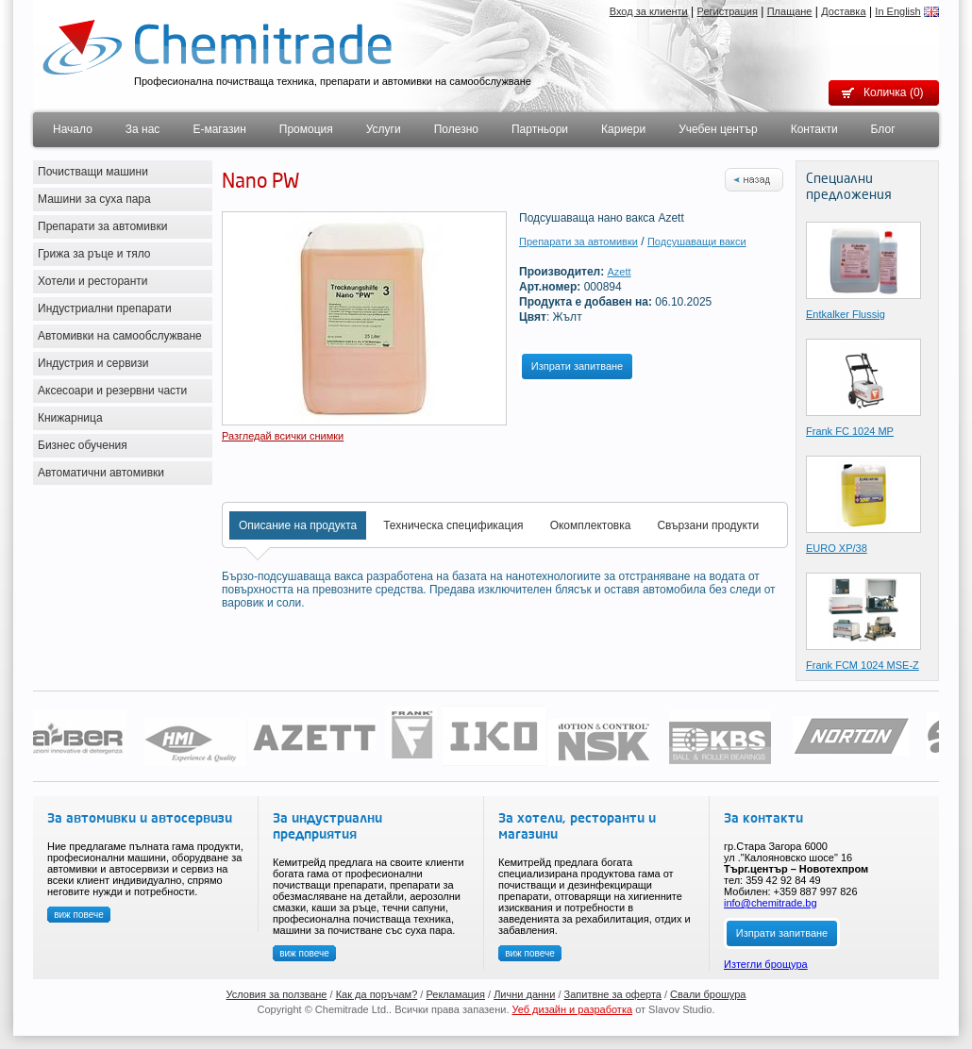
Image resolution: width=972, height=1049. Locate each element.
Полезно (456, 129)
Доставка (843, 11)
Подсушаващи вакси (696, 241)
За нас (143, 129)
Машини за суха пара (94, 199)
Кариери (623, 129)
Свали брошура (708, 994)
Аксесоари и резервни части (112, 390)
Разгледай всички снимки (283, 435)
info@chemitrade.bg (770, 902)
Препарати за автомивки (102, 226)
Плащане (790, 11)
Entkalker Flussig (845, 314)
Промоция (306, 129)
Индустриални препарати (105, 308)
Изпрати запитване (577, 366)
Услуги (383, 129)
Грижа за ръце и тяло (94, 253)
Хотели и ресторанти (93, 281)
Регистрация (727, 11)
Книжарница (70, 418)
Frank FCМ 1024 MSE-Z (862, 665)
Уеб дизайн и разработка (572, 1009)
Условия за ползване (276, 994)
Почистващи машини (93, 171)
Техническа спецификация (453, 525)
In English (897, 11)
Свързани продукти (708, 525)
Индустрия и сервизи (93, 363)
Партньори (539, 129)
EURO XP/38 (836, 548)
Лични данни (524, 994)
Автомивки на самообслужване (120, 335)
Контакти (814, 129)
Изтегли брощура (766, 964)
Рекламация (455, 994)
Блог (883, 129)
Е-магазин (219, 129)
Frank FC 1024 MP (850, 431)
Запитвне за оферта (613, 994)
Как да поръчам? (377, 994)
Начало (72, 129)
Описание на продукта (298, 525)
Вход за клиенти (649, 11)
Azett (619, 271)
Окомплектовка (590, 525)
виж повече (79, 914)
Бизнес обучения (82, 445)
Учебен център (718, 129)
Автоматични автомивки (101, 472)
